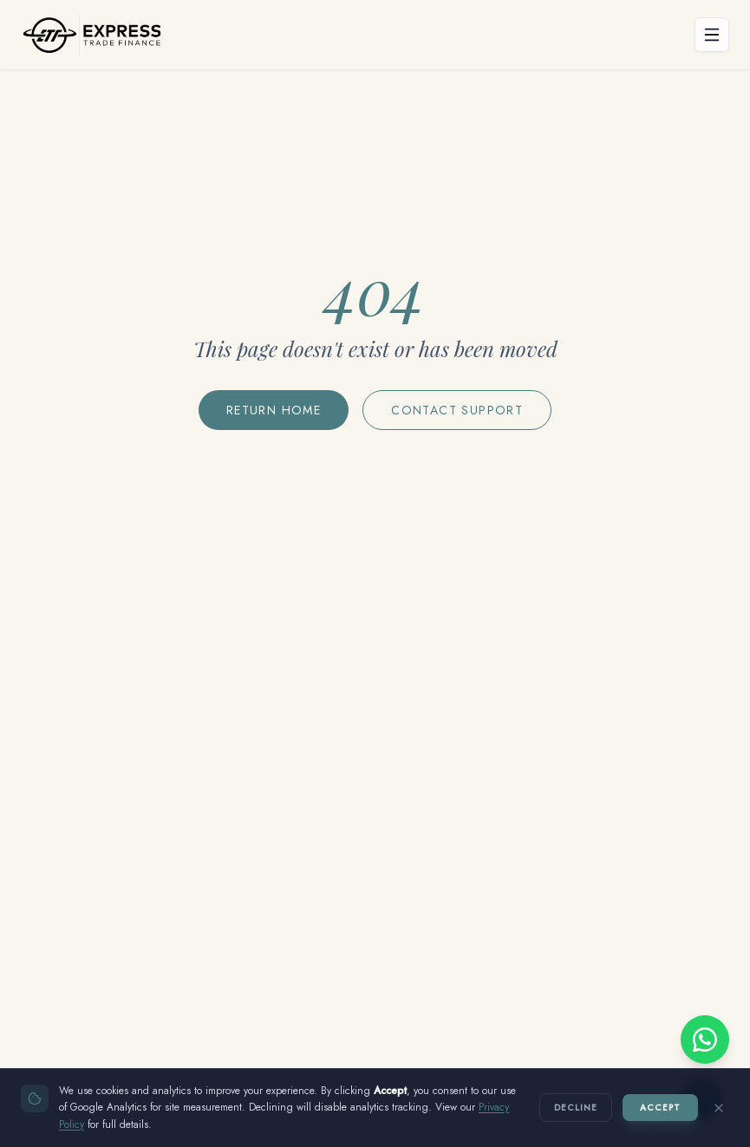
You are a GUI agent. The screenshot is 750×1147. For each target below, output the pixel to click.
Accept (660, 1107)
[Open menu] (712, 34)
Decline (575, 1107)
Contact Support (457, 410)
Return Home (273, 410)
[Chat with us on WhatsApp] (705, 1039)
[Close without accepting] (718, 1108)
